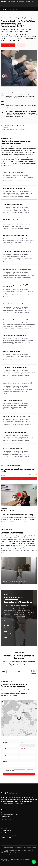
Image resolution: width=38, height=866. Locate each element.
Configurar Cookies (6, 837)
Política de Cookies (6, 830)
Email (4, 748)
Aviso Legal (4, 828)
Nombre (5, 742)
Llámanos (21, 45)
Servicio (22, 742)
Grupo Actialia (11, 861)
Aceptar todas (4, 5)
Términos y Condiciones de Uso (9, 835)
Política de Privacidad (19, 769)
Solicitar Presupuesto (8, 45)
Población (22, 755)
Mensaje (5, 761)
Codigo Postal (7, 755)
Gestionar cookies (15, 5)
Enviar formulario (19, 774)
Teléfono (22, 748)
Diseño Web (4, 861)
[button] (19, 718)
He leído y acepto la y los (19, 769)
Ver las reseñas (19, 478)
